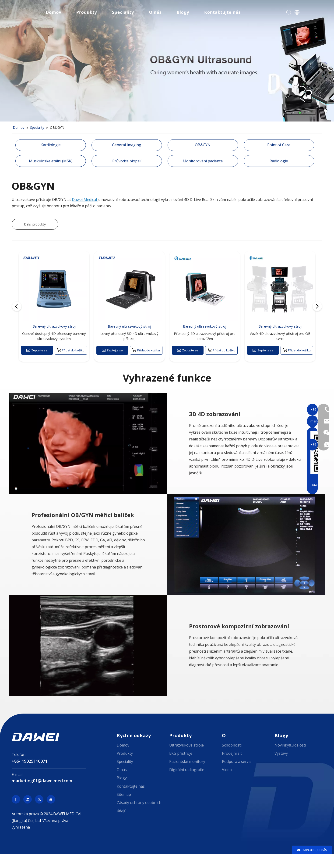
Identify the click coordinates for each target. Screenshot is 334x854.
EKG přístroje (180, 753)
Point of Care (278, 144)
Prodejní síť (232, 753)
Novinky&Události (290, 745)
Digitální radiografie (186, 769)
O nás (154, 13)
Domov (53, 13)
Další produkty (35, 224)
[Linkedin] (27, 799)
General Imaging (126, 144)
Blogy (182, 13)
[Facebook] (16, 799)
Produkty (86, 13)
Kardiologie (51, 144)
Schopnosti (232, 745)
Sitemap (124, 794)
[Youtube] (51, 799)
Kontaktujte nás (222, 13)
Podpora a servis (236, 761)
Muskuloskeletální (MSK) (50, 161)
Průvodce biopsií (126, 161)
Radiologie (279, 161)
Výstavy (281, 753)
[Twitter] (39, 799)
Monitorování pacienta (203, 161)
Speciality (122, 13)
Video (227, 769)
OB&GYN (203, 144)
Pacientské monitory (187, 761)
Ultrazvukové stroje (186, 745)
